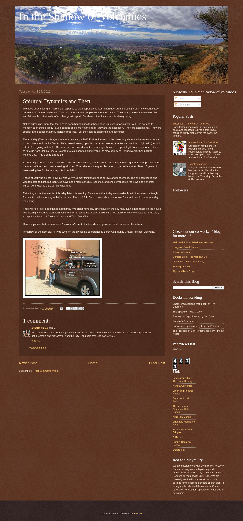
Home (92, 363)
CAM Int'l (178, 437)
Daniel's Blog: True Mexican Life (190, 256)
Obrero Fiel (179, 449)
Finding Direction (182, 266)
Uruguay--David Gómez (185, 247)
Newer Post (28, 363)
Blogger (138, 513)
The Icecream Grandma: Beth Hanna (181, 409)
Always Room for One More (203, 142)
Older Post (157, 363)
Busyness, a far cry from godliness (191, 123)
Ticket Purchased (197, 164)
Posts (179, 98)
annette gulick (40, 328)
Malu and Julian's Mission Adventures (193, 242)
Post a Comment (37, 347)
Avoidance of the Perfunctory (188, 261)
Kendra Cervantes (183, 385)
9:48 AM (36, 340)
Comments (182, 104)
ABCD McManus (182, 417)
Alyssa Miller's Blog (183, 271)
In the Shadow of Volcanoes (82, 16)
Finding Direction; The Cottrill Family (183, 379)
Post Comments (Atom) (46, 370)
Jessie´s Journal (181, 252)
